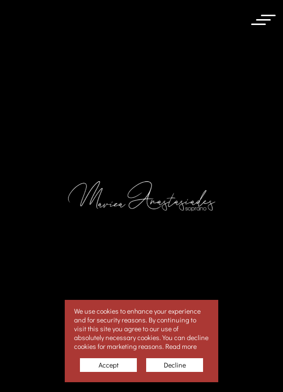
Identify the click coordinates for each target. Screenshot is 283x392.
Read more (181, 346)
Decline (175, 364)
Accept (109, 364)
